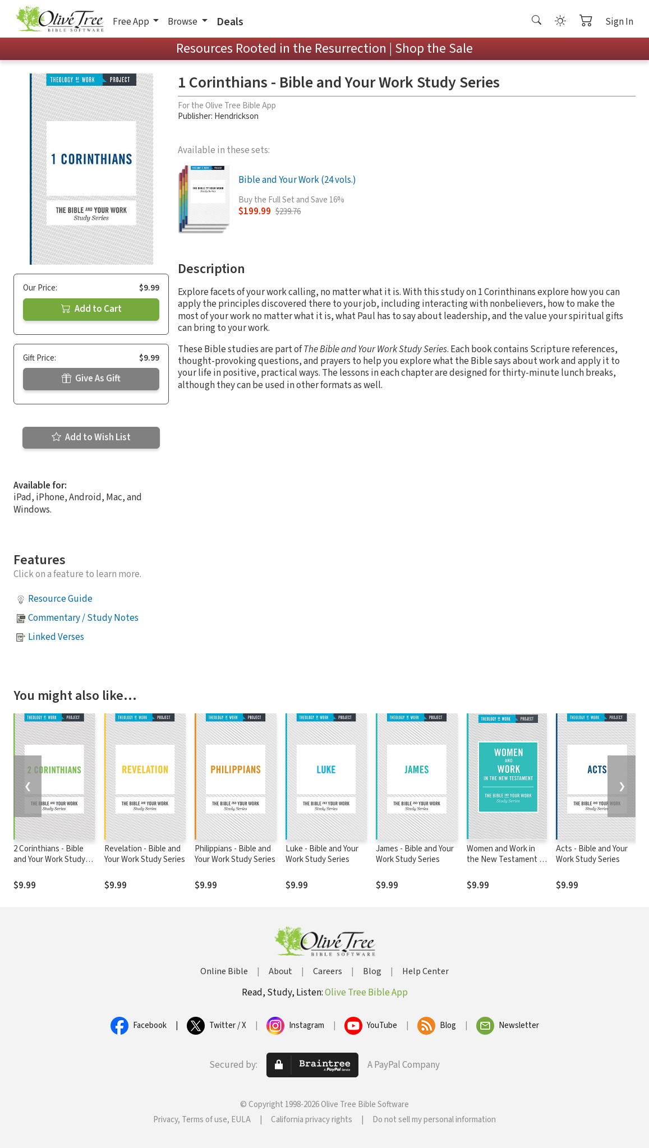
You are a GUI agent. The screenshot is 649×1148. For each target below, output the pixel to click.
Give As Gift (91, 378)
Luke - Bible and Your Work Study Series (322, 854)
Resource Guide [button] (60, 599)
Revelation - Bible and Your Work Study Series (144, 854)
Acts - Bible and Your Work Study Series (592, 854)
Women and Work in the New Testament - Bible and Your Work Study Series (504, 865)
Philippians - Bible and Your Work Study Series (235, 854)
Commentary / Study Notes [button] (83, 618)
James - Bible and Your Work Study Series (415, 854)
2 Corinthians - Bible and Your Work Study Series (49, 859)
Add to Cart (91, 309)
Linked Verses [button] (56, 637)
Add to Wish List (91, 437)
